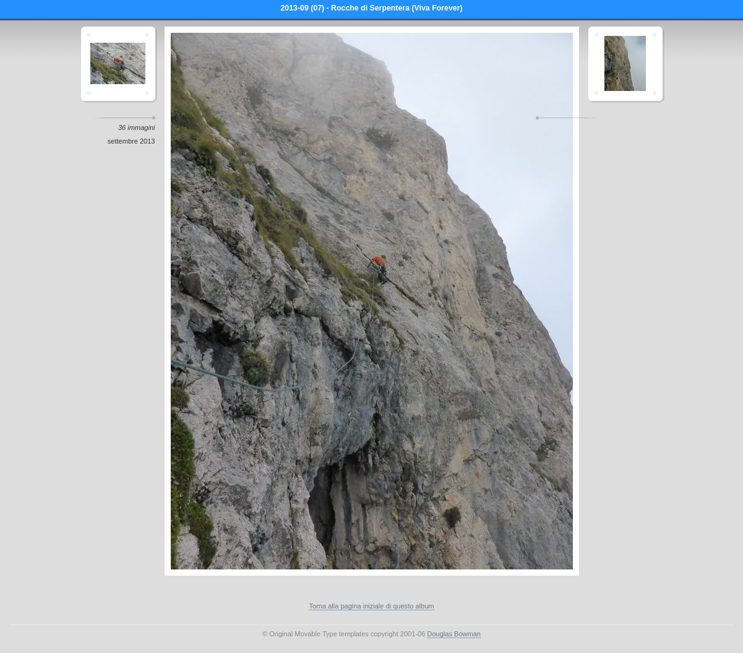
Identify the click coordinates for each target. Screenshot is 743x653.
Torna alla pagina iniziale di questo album (371, 606)
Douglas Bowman (454, 634)
